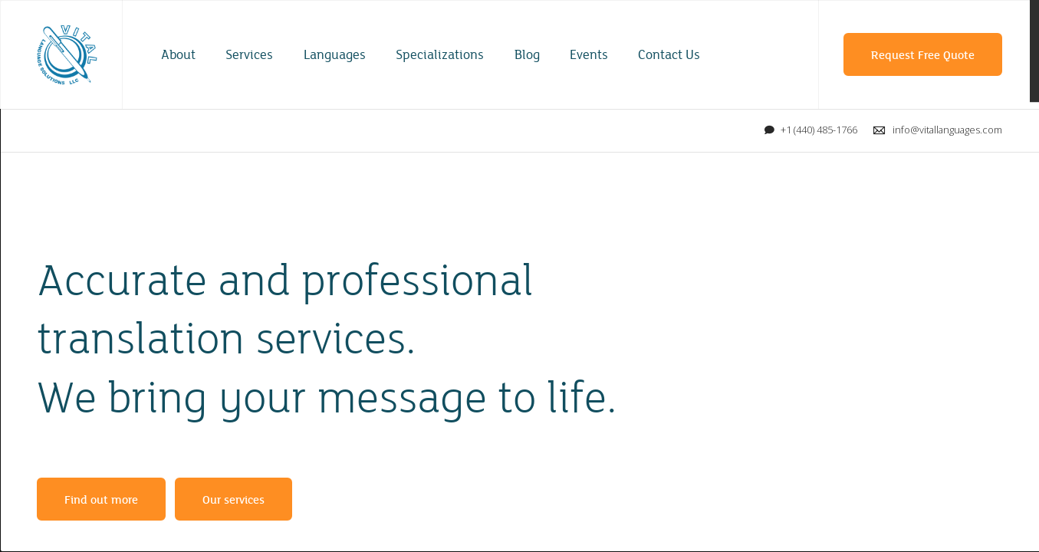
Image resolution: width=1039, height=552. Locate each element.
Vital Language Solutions (67, 55)
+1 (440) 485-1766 (819, 129)
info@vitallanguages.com (947, 129)
